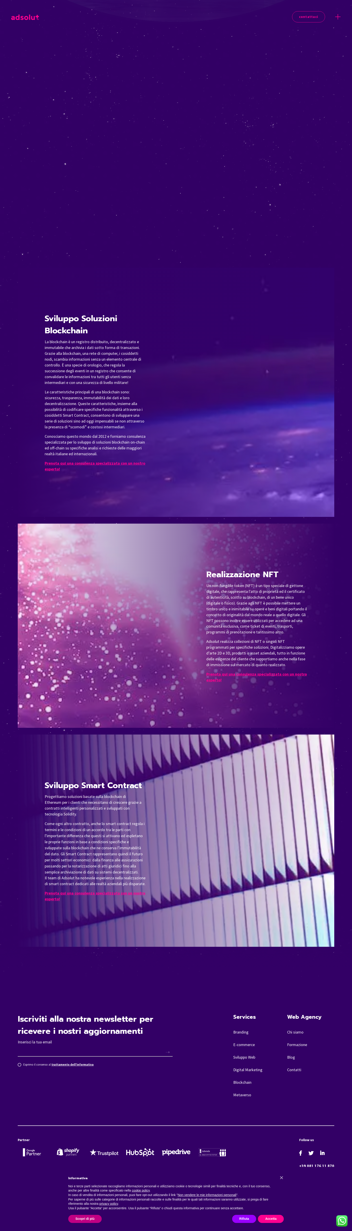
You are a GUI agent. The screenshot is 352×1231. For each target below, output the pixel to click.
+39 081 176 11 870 (316, 1165)
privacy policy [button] (108, 1203)
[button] (281, 1177)
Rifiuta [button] (244, 1218)
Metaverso (242, 1094)
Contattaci (308, 17)
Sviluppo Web (244, 1057)
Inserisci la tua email (35, 1042)
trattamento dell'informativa (72, 1064)
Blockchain (242, 1082)
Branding (241, 1032)
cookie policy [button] (141, 1190)
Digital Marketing (247, 1069)
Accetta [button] (271, 1218)
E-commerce (244, 1044)
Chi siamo (295, 1032)
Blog (291, 1057)
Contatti (294, 1069)
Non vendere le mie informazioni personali (207, 1195)
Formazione (297, 1044)
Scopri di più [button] (85, 1218)
